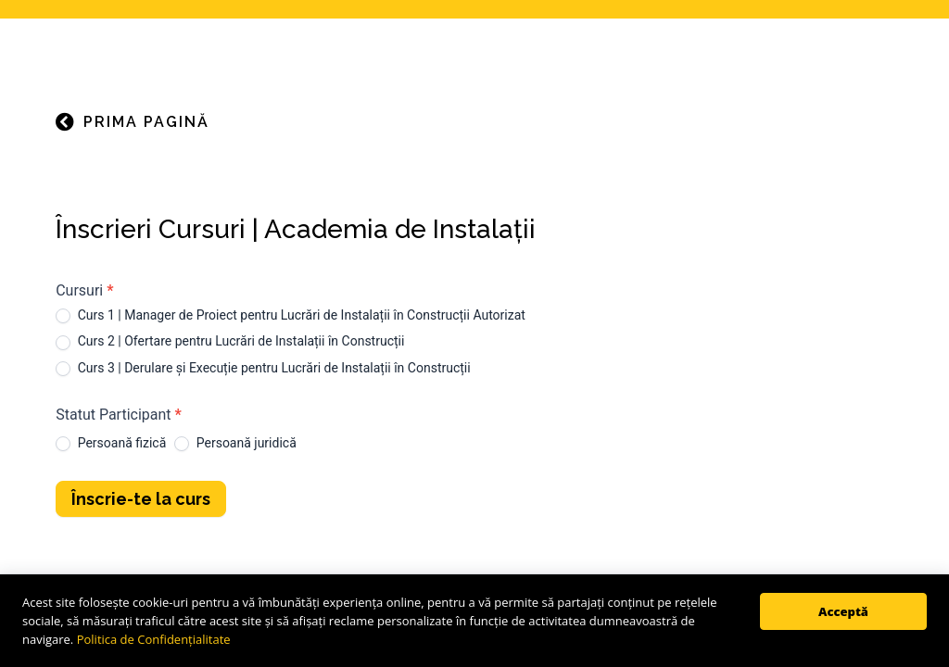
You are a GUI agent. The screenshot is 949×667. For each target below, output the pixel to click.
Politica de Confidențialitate (154, 639)
